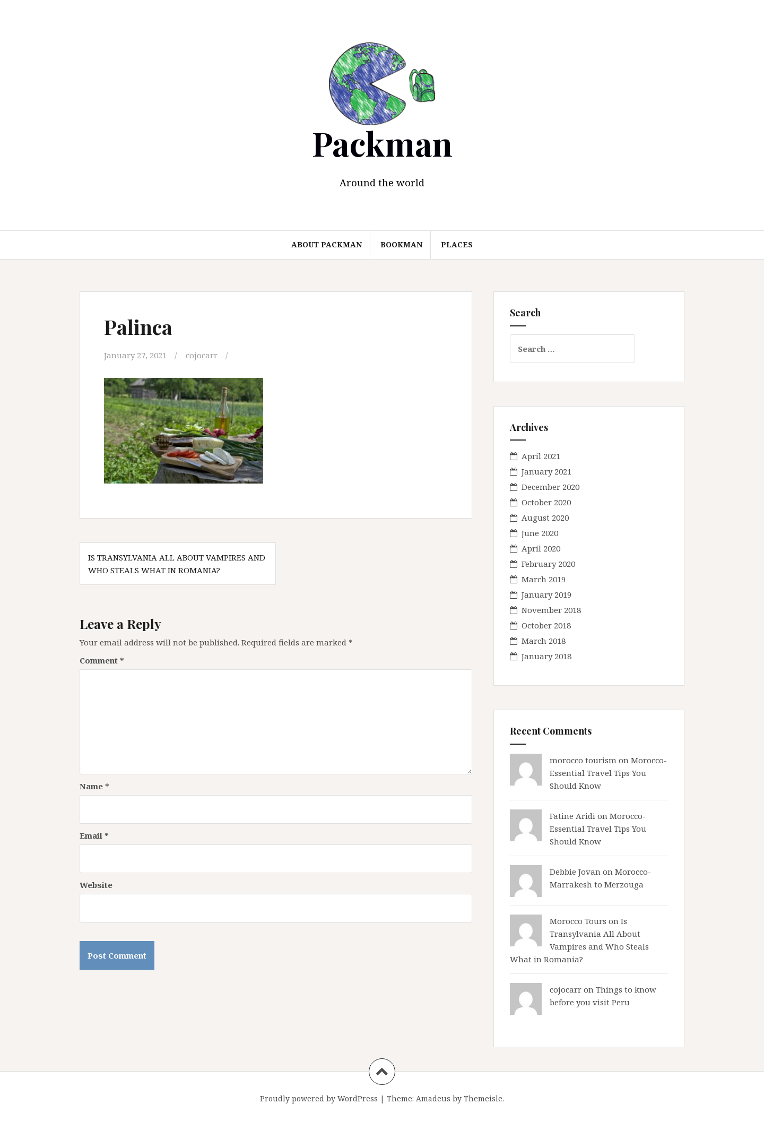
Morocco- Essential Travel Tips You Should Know (608, 773)
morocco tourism (583, 760)
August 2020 (545, 517)
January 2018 (546, 656)
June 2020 (540, 533)
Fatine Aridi (572, 815)
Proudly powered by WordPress (319, 1098)
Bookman (401, 244)
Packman (382, 143)
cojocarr (202, 355)
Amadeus (433, 1098)
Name (94, 785)
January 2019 (546, 594)
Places (457, 244)
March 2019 (544, 579)
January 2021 (546, 471)
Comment (102, 659)
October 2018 (546, 625)
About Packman (326, 244)
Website (96, 884)
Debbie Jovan (575, 871)
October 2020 (546, 502)
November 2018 (551, 610)
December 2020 (550, 486)
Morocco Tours (578, 921)
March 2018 (544, 640)
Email (94, 835)
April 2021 (541, 456)
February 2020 (548, 563)
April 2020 (541, 548)
